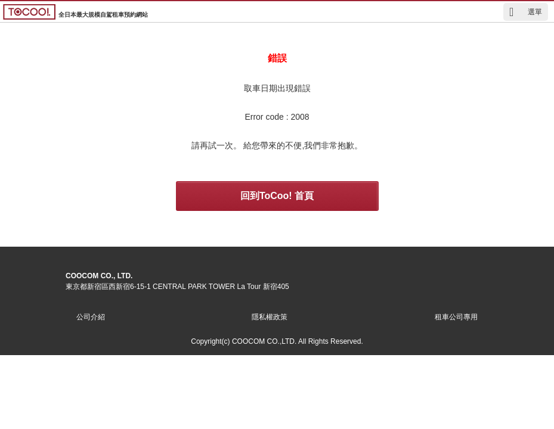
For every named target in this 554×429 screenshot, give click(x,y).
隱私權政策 (269, 317)
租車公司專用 (456, 317)
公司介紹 (90, 317)
